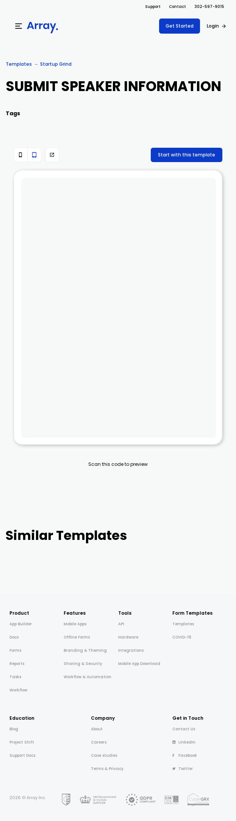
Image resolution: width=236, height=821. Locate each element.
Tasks (15, 677)
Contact (177, 6)
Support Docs (22, 755)
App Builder (20, 624)
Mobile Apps (75, 624)
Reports (16, 663)
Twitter (182, 769)
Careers (98, 742)
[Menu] (18, 26)
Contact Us (183, 729)
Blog (13, 729)
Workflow (18, 690)
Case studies (104, 755)
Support (153, 6)
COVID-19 (181, 637)
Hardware (128, 637)
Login (213, 26)
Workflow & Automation (87, 677)
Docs (14, 637)
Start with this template (186, 155)
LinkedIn (183, 742)
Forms (15, 650)
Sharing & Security (83, 663)
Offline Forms (77, 637)
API (121, 624)
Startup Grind (56, 64)
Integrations (131, 650)
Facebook (184, 755)
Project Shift (21, 742)
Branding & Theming (85, 650)
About (97, 729)
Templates (19, 64)
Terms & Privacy (107, 769)
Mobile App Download (139, 663)
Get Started (180, 26)
